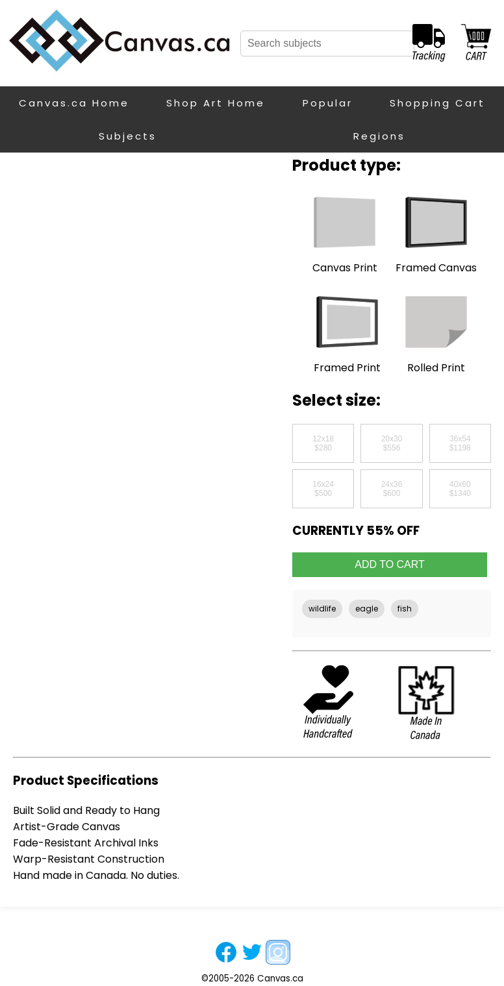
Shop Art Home (215, 103)
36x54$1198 (460, 443)
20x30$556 (392, 443)
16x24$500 (323, 489)
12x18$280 (323, 443)
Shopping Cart (437, 103)
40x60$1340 (460, 489)
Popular (328, 103)
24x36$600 (392, 489)
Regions (379, 136)
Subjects (128, 136)
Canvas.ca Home (74, 103)
